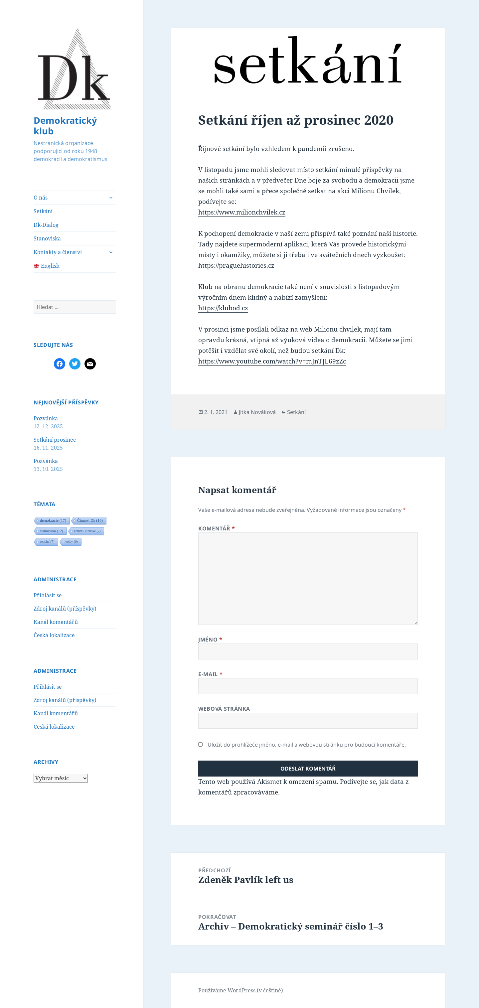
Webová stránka (224, 708)
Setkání (43, 211)
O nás (41, 197)
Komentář (216, 528)
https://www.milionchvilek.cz (241, 212)
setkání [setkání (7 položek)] (47, 541)
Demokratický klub (65, 125)
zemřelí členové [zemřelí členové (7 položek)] (87, 531)
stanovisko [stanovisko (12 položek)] (51, 531)
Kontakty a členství (58, 252)
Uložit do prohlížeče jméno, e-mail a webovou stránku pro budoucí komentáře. (307, 744)
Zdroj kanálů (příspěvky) (65, 608)
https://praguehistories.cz (236, 265)
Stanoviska (47, 238)
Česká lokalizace (54, 635)
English (47, 265)
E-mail (210, 674)
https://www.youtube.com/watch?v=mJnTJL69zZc (272, 361)
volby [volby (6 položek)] (72, 541)
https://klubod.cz (223, 308)
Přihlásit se (48, 595)
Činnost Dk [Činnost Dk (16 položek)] (90, 520)
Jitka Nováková (257, 412)
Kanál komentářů (56, 622)
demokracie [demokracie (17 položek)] (53, 520)
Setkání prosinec (55, 439)
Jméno (210, 639)
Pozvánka (46, 418)
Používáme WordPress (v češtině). (241, 990)
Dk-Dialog (46, 224)
